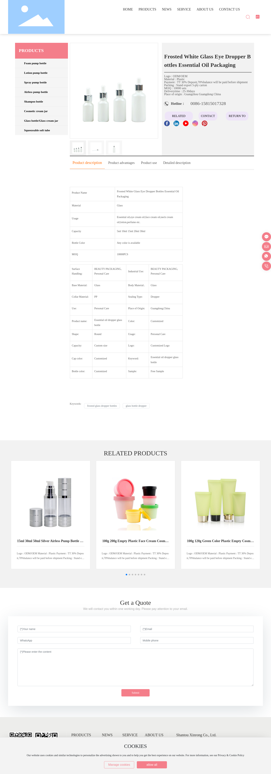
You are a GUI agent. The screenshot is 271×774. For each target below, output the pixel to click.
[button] (126, 574)
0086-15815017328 (208, 103)
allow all (151, 764)
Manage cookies (119, 764)
